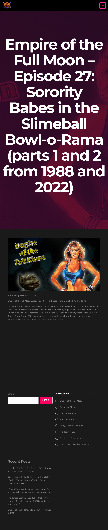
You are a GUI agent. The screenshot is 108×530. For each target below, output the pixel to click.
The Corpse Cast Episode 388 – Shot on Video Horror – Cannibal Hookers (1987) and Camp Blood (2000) (29, 501)
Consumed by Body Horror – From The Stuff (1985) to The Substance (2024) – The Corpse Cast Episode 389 (29, 480)
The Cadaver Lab (67, 432)
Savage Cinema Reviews (71, 425)
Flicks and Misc (67, 407)
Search (11, 394)
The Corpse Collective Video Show (76, 444)
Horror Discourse (68, 413)
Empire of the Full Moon (71, 401)
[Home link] (7, 5)
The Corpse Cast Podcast (71, 438)
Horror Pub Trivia (68, 419)
